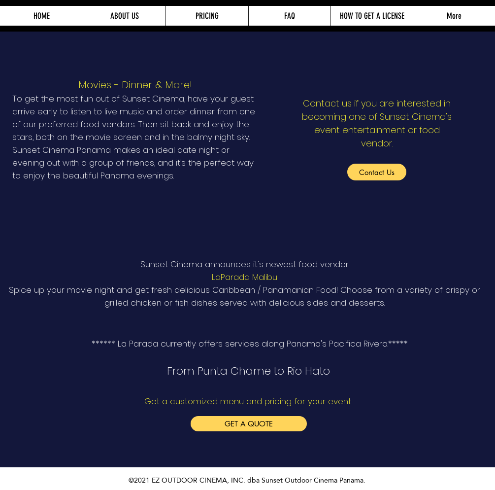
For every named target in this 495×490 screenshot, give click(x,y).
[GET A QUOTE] (249, 423)
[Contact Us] (376, 172)
